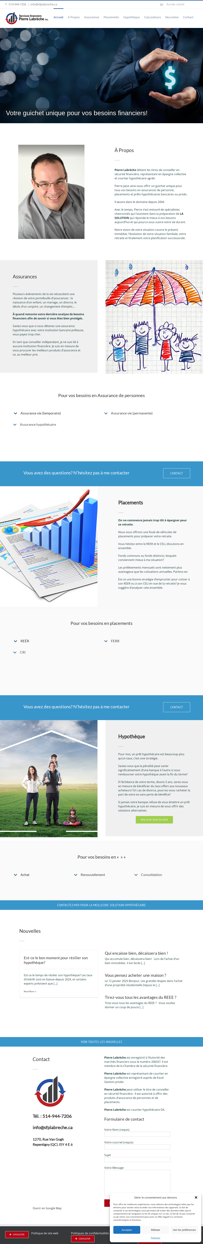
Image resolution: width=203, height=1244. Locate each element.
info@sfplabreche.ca (44, 4)
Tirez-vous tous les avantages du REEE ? (140, 997)
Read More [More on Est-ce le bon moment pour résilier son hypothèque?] (29, 991)
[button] (196, 1197)
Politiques (155, 1237)
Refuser (155, 1229)
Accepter (127, 1229)
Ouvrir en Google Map (47, 1208)
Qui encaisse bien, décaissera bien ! (136, 953)
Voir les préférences (184, 1229)
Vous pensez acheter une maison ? (135, 975)
